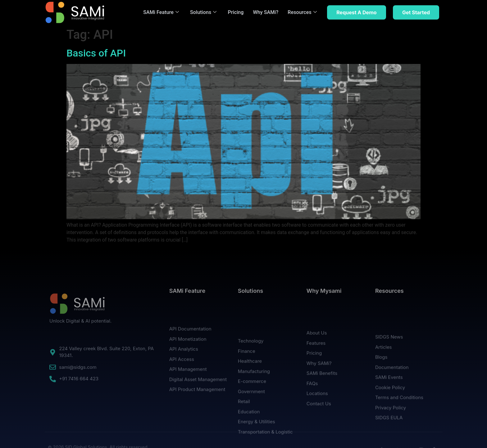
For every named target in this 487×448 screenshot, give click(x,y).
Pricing (236, 12)
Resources (302, 12)
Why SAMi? (266, 12)
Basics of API (96, 53)
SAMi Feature (161, 12)
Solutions (203, 12)
